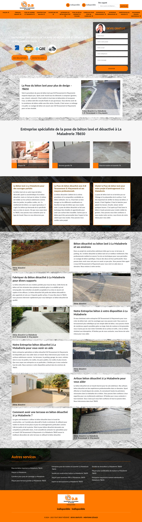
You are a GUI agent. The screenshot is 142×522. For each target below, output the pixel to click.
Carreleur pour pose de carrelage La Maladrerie (28, 476)
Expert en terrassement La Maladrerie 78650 (67, 482)
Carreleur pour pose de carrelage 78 (88, 14)
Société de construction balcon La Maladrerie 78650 (70, 473)
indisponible (73, 5)
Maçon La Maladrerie (19, 472)
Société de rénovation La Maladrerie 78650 (107, 467)
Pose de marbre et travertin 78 (29, 13)
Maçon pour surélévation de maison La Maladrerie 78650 (109, 472)
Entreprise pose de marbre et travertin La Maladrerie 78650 (70, 468)
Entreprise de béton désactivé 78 (65, 14)
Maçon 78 (6, 12)
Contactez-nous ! (39, 58)
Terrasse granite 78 (17, 13)
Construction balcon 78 (41, 13)
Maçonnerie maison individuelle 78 (136, 14)
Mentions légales (91, 517)
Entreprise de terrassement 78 (100, 13)
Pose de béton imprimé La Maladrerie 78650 (27, 468)
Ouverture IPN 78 (53, 13)
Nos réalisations (19, 58)
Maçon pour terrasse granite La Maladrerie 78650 (29, 481)
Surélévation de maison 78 (124, 13)
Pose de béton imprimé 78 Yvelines (77, 14)
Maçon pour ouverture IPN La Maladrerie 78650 (68, 477)
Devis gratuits (76, 517)
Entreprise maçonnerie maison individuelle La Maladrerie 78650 (108, 478)
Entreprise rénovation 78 (112, 13)
